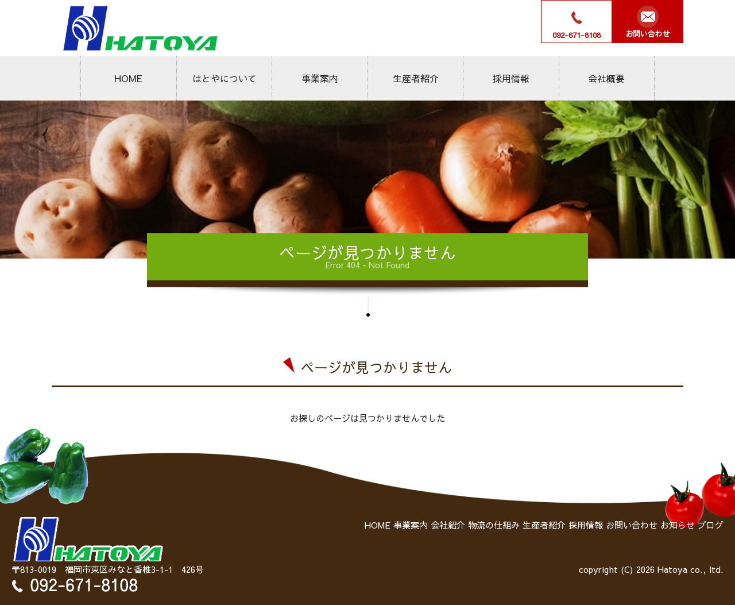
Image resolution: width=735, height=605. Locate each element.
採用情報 (511, 78)
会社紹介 (448, 525)
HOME (128, 78)
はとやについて (224, 78)
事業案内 (319, 78)
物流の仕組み (494, 525)
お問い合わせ (631, 525)
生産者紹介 (416, 78)
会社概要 (606, 78)
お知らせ (677, 525)
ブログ (711, 525)
